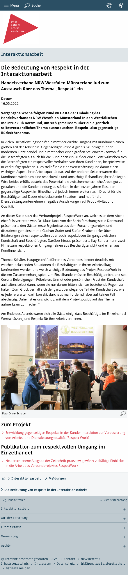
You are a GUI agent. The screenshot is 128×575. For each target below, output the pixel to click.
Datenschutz (66, 564)
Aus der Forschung (14, 518)
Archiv (6, 545)
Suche (32, 5)
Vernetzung (9, 536)
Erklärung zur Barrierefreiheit (102, 564)
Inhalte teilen (16, 500)
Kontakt (70, 559)
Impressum (43, 564)
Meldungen (57, 478)
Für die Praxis (11, 527)
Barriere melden (18, 568)
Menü (11, 5)
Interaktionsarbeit (22, 54)
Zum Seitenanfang (115, 500)
